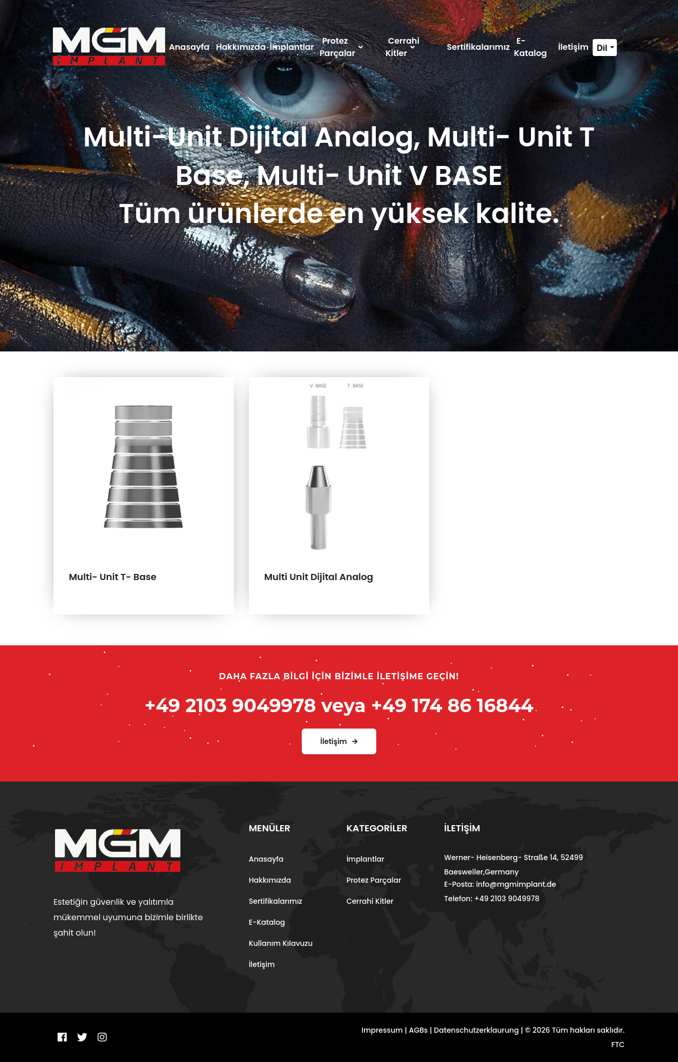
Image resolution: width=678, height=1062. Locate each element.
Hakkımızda (270, 880)
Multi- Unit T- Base (112, 576)
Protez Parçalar (373, 880)
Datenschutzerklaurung (476, 1030)
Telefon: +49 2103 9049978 (492, 898)
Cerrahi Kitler (370, 901)
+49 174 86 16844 (452, 705)
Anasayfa (266, 859)
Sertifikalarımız (275, 901)
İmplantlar (365, 859)
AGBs (418, 1030)
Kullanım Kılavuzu (281, 943)
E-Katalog (267, 922)
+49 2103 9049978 (230, 705)
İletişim (262, 964)
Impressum (381, 1030)
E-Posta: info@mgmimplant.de (500, 884)
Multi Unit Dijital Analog (318, 576)
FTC (618, 1044)
